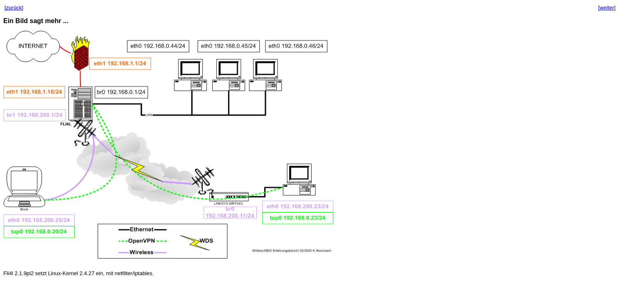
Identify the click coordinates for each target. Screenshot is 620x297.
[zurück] (14, 8)
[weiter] (606, 8)
